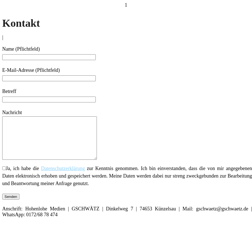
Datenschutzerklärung (63, 177)
